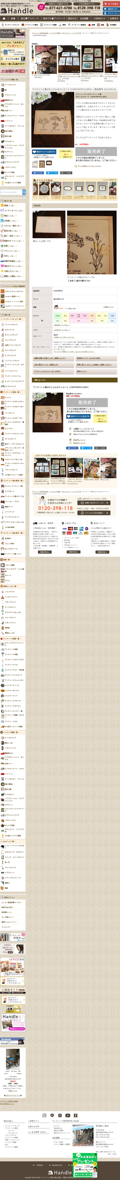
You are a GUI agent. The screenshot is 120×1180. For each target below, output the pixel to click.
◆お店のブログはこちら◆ (13, 1095)
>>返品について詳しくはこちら (64, 337)
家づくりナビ (38, 75)
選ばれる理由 (58, 1130)
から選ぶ (8, 205)
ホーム (4, 18)
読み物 (72, 18)
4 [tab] (78, 84)
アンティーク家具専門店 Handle (65, 1121)
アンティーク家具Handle (40, 33)
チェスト (11, 1130)
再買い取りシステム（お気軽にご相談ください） (94, 365)
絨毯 (102, 25)
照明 (64, 25)
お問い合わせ (114, 18)
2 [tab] (71, 84)
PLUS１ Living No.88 (91, 479)
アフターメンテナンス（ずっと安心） (47, 371)
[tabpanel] (69, 63)
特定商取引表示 (57, 1165)
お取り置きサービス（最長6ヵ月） (46, 365)
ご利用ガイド (99, 18)
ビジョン (57, 1126)
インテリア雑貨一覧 (109, 180)
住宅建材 (113, 25)
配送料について (79, 440)
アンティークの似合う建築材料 (14, 286)
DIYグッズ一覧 (8, 841)
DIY (6, 1145)
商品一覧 (7, 315)
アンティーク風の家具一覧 (12, 481)
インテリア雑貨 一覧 (11, 80)
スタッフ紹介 (58, 1142)
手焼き (14, 291)
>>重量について (108, 307)
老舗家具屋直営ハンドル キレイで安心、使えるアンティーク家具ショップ (18, 8)
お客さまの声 (33, 1126)
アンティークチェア (12, 25)
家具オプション (9, 897)
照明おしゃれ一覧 (9, 586)
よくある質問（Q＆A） (37, 1132)
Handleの (12, 296)
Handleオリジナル (14, 306)
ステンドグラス (10, 1135)
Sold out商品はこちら (7, 1104)
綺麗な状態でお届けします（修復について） (50, 358)
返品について (82, 371)
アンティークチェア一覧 (12, 319)
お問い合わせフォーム (107, 1152)
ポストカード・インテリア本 (71, 33)
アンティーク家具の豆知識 (9, 1101)
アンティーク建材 (11, 1147)
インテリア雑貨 (55, 33)
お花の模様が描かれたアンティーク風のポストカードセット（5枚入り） (92, 76)
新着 (13, 18)
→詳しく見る (111, 1154)
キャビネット (13, 1133)
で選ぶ (11, 226)
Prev (36, 471)
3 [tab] (74, 84)
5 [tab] (82, 84)
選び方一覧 (8, 201)
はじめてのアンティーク (54, 18)
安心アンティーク (29, 18)
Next (113, 471)
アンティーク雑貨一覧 (11, 639)
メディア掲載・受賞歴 (62, 1144)
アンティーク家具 (31, 25)
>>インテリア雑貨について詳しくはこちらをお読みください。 (74, 351)
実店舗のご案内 (102, 1126)
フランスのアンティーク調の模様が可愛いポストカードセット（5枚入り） (69, 76)
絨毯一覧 (6, 560)
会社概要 (84, 18)
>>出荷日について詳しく (62, 330)
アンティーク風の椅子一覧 (12, 533)
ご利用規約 (39, 1165)
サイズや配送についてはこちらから (89, 166)
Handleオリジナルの (14, 301)
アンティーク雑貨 (50, 25)
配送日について (79, 443)
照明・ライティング (12, 1140)
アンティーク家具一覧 (11, 392)
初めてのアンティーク (62, 1133)
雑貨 (93, 25)
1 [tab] (67, 84)
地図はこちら (12, 1091)
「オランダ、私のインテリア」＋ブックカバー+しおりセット (74, 481)
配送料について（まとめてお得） (89, 358)
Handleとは (58, 1128)
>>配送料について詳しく (62, 325)
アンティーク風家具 (79, 25)
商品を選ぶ (8, 1121)
